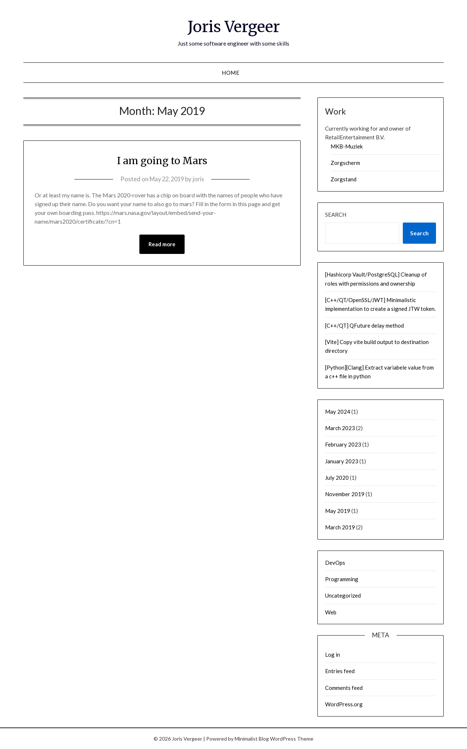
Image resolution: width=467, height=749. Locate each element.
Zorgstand (343, 179)
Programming (341, 579)
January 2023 (341, 461)
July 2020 (337, 477)
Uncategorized (343, 595)
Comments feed (344, 687)
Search (335, 214)
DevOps (335, 562)
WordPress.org (344, 704)
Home (230, 72)
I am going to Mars (162, 160)
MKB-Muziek (347, 146)
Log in (332, 654)
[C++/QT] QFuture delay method (364, 325)
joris (200, 179)
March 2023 (340, 428)
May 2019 (337, 510)
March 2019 (340, 527)
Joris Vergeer (233, 26)
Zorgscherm (345, 162)
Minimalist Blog (252, 739)
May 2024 (337, 411)
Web (330, 612)
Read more (161, 244)
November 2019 (344, 494)
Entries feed (340, 671)
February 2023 (343, 444)
